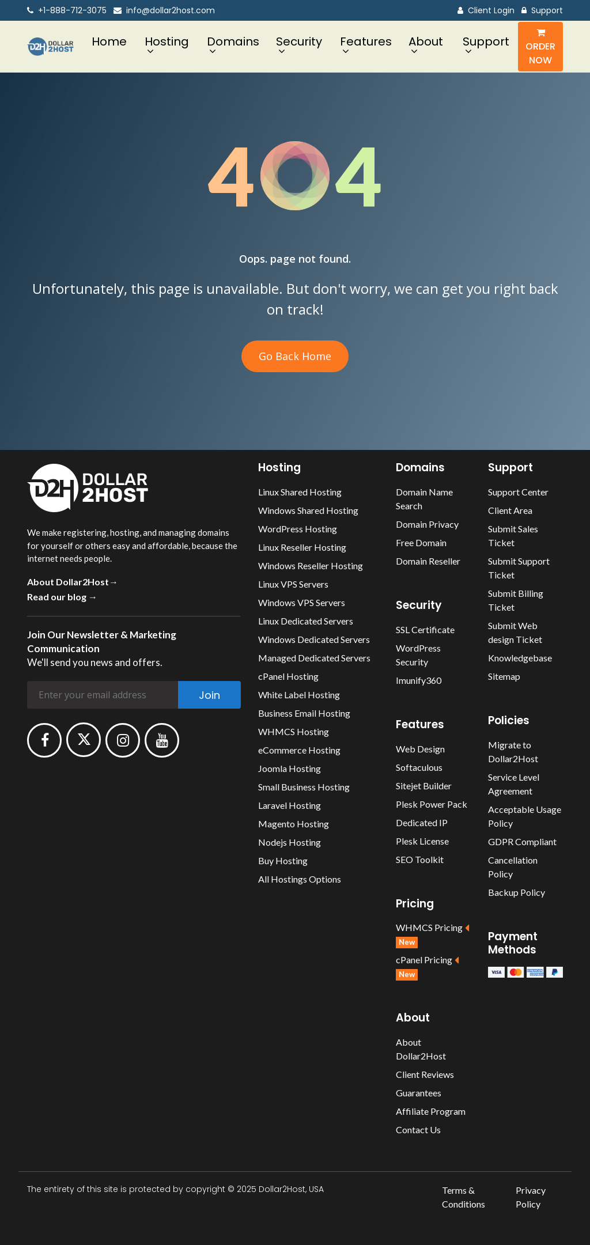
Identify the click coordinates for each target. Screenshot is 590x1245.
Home (109, 41)
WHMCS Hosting (293, 731)
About (426, 41)
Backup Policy (516, 892)
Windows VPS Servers (301, 602)
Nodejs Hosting (289, 842)
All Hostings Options (299, 878)
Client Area (510, 510)
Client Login (486, 10)
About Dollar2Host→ (72, 581)
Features (366, 41)
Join (209, 695)
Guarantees (418, 1092)
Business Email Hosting (304, 712)
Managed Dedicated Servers (314, 657)
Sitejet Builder (424, 785)
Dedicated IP (422, 822)
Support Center (518, 491)
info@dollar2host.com (164, 10)
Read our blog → (62, 596)
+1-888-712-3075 (67, 10)
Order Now (540, 47)
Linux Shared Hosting (300, 491)
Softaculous (419, 767)
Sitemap (504, 676)
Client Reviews (425, 1074)
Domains (233, 41)
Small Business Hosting (304, 786)
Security (299, 41)
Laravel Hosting (289, 805)
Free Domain (421, 542)
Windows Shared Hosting (308, 510)
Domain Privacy (427, 524)
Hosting (167, 41)
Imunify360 (418, 680)
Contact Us (418, 1129)
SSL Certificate (425, 629)
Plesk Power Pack (431, 804)
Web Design (420, 748)
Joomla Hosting (289, 768)
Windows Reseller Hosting (310, 565)
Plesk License (422, 840)
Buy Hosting (283, 860)
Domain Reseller (428, 560)
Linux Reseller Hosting (302, 547)
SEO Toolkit (420, 859)
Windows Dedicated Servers (314, 639)
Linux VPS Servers (293, 583)
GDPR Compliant (522, 841)
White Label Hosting (299, 694)
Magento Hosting (293, 823)
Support (542, 10)
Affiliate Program (431, 1111)
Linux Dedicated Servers (305, 620)
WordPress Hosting (297, 528)
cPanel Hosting (288, 676)
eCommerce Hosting (299, 749)
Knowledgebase (520, 657)
